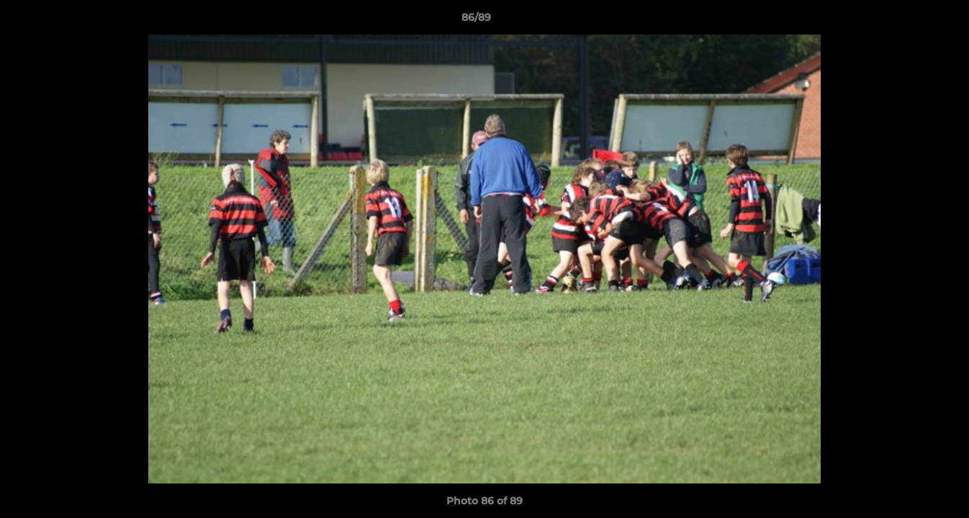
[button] (908, 20)
